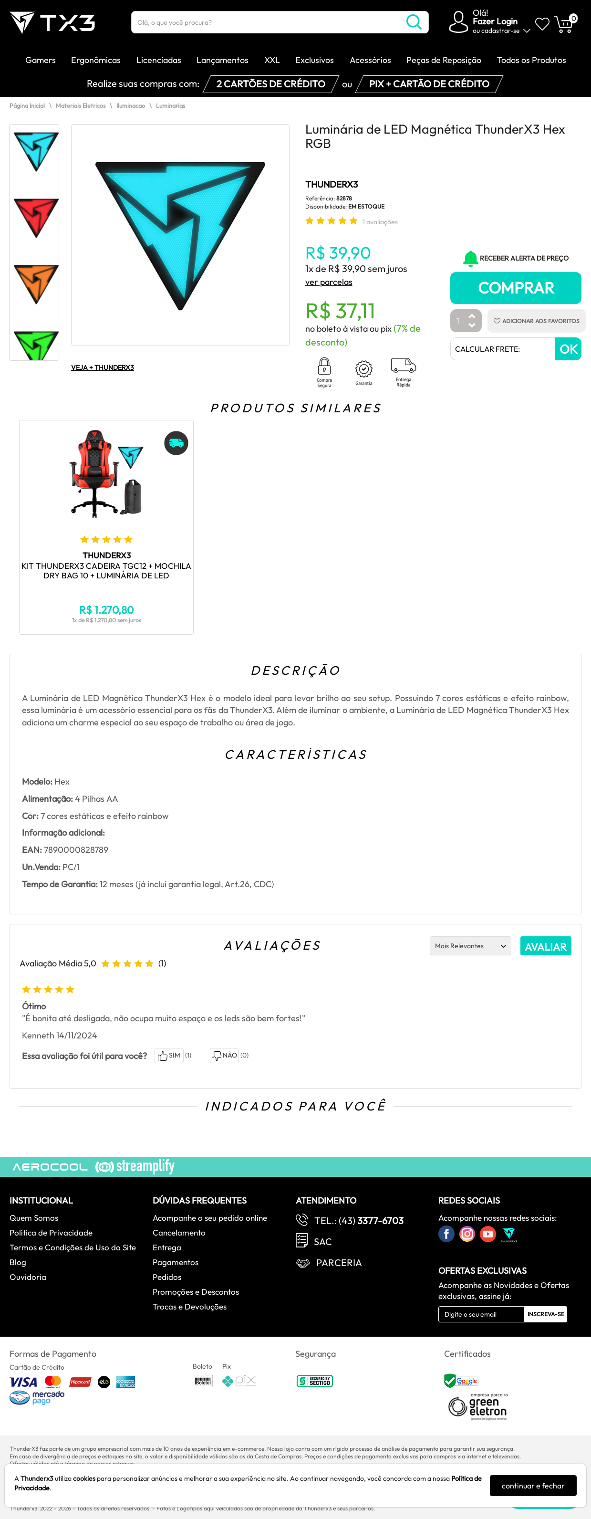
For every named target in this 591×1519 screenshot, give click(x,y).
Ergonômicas (96, 59)
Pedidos (167, 1277)
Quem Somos (34, 1218)
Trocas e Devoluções (190, 1306)
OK (569, 349)
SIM (169, 1056)
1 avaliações (380, 222)
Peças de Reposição (443, 59)
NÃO (224, 1056)
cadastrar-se (500, 30)
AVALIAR (546, 946)
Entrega (167, 1247)
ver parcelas (329, 281)
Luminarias (170, 105)
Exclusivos (314, 59)
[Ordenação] (470, 945)
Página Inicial (27, 105)
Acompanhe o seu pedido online (210, 1218)
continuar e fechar (533, 1485)
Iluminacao (130, 105)
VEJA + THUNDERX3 (102, 367)
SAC (323, 1241)
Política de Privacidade (51, 1232)
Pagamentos (175, 1262)
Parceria (339, 1262)
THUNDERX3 (331, 184)
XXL (272, 59)
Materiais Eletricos (80, 105)
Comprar (516, 288)
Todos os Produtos (531, 59)
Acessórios (370, 59)
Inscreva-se (546, 1314)
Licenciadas (158, 59)
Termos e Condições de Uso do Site (73, 1247)
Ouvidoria (28, 1277)
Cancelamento (179, 1232)
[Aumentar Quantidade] (472, 317)
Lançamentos (223, 59)
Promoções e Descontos (196, 1292)
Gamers (40, 59)
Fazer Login (495, 21)
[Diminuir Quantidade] (472, 326)
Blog (18, 1262)
